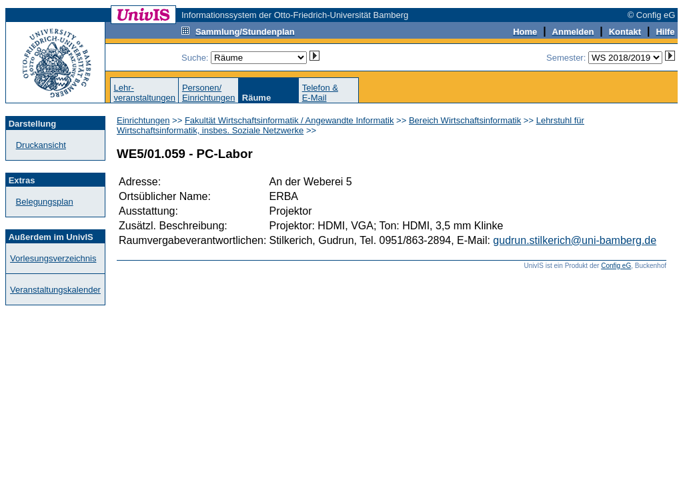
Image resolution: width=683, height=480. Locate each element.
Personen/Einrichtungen (208, 93)
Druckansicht (41, 145)
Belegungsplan (44, 202)
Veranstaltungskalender (55, 290)
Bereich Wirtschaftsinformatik (465, 120)
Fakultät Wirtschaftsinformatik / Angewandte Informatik (289, 120)
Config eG (616, 265)
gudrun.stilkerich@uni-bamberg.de (574, 240)
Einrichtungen (143, 120)
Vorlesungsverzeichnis (53, 258)
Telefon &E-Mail (320, 93)
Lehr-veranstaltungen (144, 93)
